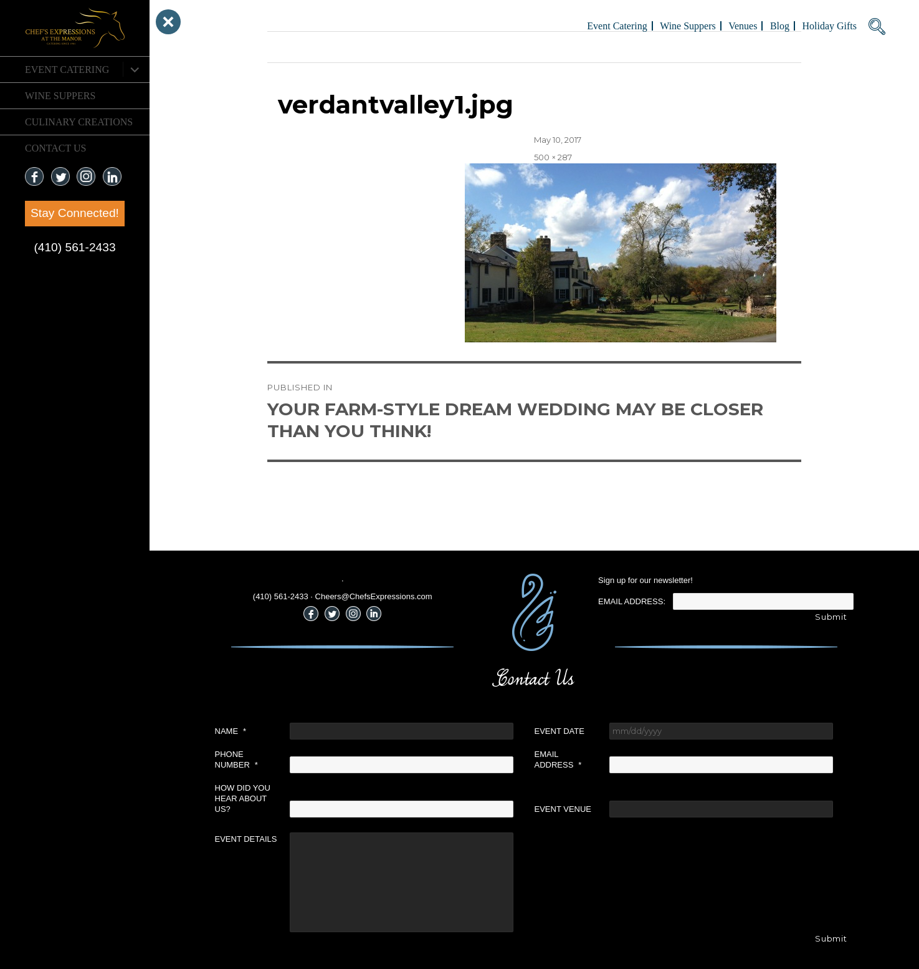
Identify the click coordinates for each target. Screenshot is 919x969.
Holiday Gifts (829, 26)
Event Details (246, 839)
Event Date (559, 731)
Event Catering (67, 69)
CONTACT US (55, 148)
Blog (779, 26)
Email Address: (631, 601)
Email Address (558, 759)
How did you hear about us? (242, 798)
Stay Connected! (75, 212)
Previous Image (298, 47)
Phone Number (236, 759)
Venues (742, 26)
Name (231, 731)
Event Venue (563, 809)
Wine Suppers (60, 95)
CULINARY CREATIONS (79, 122)
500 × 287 (553, 157)
